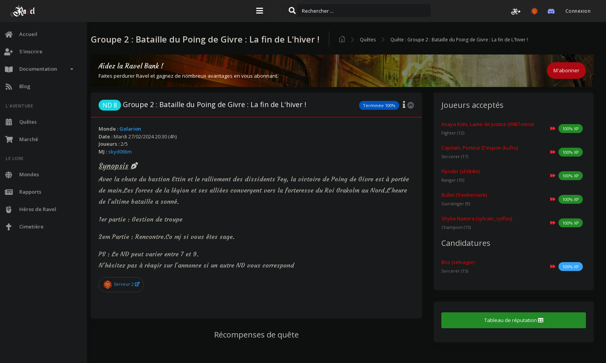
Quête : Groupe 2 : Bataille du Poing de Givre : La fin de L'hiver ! (473, 39)
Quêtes (382, 39)
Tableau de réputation (516, 320)
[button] (516, 11)
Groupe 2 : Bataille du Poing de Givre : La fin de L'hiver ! (216, 104)
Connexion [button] (578, 11)
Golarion (144, 128)
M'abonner (566, 70)
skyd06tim (134, 151)
